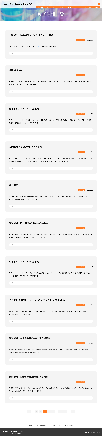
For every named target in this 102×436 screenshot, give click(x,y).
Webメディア (22, 132)
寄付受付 (75, 3)
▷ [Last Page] (73, 411)
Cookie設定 (70, 425)
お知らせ (40, 7)
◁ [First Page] (29, 411)
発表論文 (77, 7)
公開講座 (21, 94)
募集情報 (68, 3)
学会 (15, 209)
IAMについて (50, 7)
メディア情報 (87, 7)
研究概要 (60, 7)
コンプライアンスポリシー (43, 425)
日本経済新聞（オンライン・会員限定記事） (51, 46)
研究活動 (68, 7)
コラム (96, 7)
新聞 (19, 53)
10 (60, 411)
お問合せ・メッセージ (86, 3)
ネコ (15, 53)
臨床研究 (31, 425)
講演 (19, 247)
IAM (19, 170)
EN (99, 3)
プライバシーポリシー (58, 425)
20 (65, 411)
